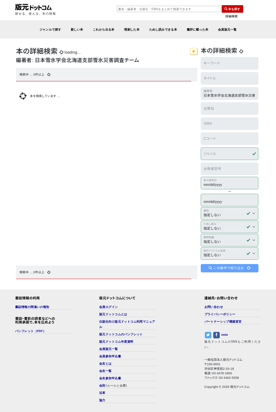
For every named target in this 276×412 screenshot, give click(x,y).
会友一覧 (105, 371)
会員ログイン (108, 307)
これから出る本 (103, 29)
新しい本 (77, 29)
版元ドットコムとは (113, 314)
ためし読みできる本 (163, 29)
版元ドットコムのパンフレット (121, 334)
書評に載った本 (198, 29)
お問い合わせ (213, 307)
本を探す (232, 9)
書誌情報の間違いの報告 (32, 307)
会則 (102, 385)
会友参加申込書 (110, 378)
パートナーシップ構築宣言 (223, 321)
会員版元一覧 (227, 29)
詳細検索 (231, 16)
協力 (102, 400)
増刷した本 (132, 29)
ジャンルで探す (50, 29)
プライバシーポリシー (219, 314)
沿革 (102, 393)
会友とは (105, 363)
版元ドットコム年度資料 (116, 341)
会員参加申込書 (110, 356)
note (224, 334)
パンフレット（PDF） (30, 331)
